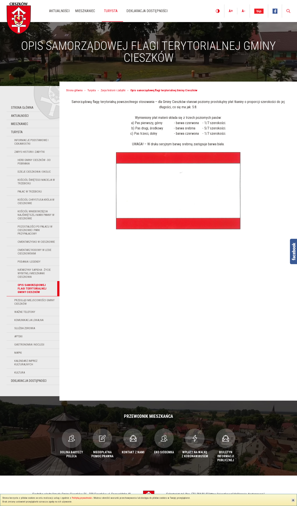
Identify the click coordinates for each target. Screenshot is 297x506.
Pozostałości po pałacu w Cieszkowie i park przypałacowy (35, 230)
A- (243, 11)
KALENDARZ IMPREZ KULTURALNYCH (25, 362)
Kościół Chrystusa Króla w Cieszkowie (36, 201)
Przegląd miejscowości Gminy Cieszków (34, 302)
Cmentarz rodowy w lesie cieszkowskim (34, 251)
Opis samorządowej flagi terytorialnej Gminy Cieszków (32, 288)
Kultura (19, 372)
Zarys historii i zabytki (29, 151)
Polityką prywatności (82, 498)
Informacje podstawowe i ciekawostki (31, 141)
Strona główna (22, 107)
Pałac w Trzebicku (30, 191)
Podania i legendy (29, 261)
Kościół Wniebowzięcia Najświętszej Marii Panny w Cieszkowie (36, 215)
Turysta (17, 132)
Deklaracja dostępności (28, 381)
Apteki (18, 336)
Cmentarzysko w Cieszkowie (36, 241)
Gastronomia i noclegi (29, 344)
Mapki (18, 352)
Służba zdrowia (24, 328)
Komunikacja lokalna (28, 320)
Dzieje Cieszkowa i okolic (34, 171)
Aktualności (20, 116)
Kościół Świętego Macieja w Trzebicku (36, 181)
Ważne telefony (24, 312)
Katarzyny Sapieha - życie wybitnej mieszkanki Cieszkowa (34, 273)
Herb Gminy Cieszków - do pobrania (34, 161)
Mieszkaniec (19, 124)
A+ (231, 11)
